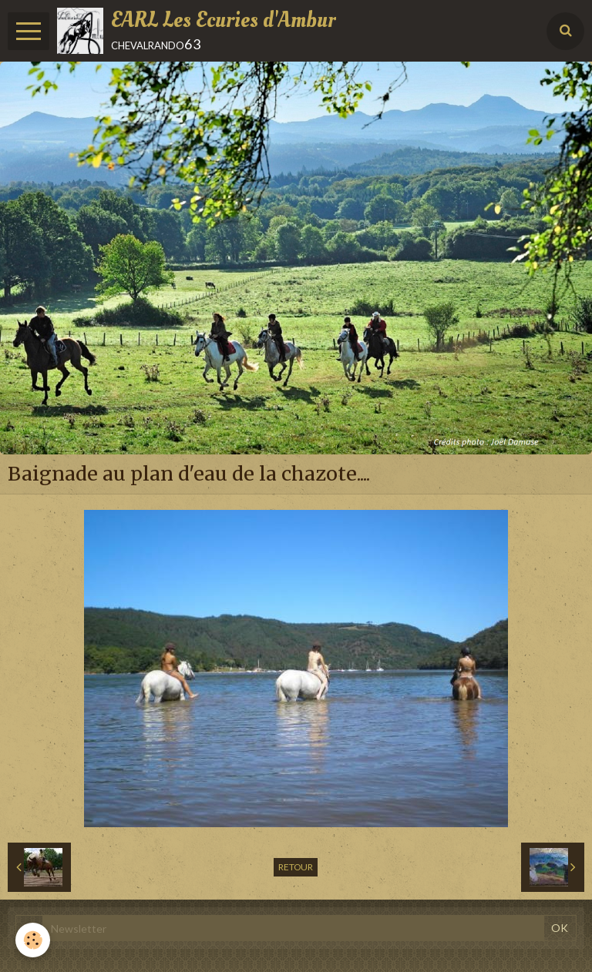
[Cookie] (32, 940)
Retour (295, 867)
